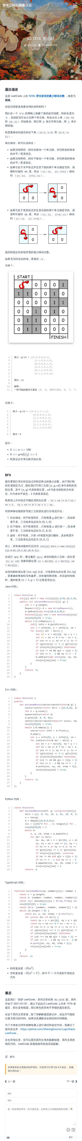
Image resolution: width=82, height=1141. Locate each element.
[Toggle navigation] (75, 5)
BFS (12, 1056)
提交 (71, 1137)
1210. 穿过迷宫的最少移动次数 (47, 96)
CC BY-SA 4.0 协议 (56, 1067)
